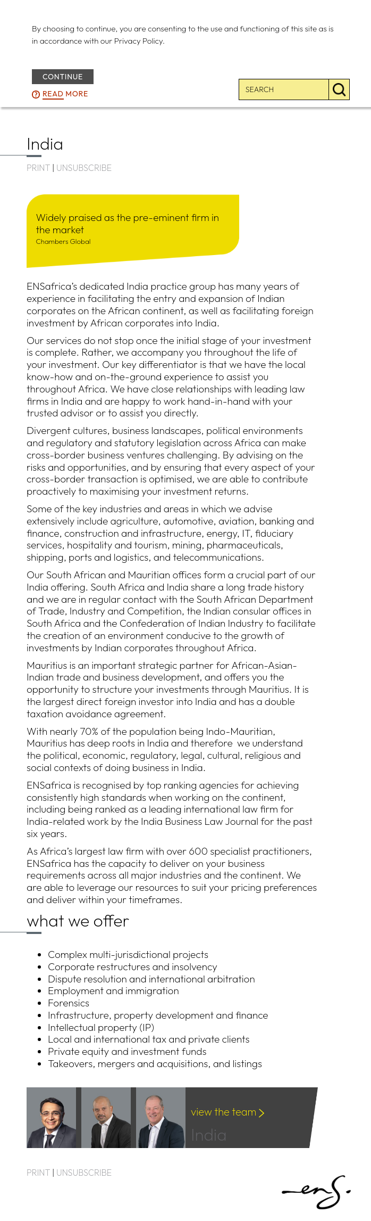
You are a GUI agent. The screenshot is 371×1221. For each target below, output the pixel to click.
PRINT (38, 167)
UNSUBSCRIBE (84, 167)
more (65, 94)
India (223, 1128)
